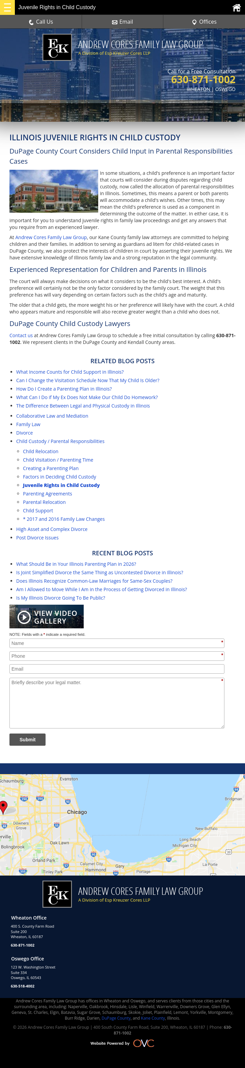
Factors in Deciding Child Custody (59, 476)
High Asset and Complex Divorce (51, 529)
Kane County (153, 1018)
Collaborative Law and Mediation (52, 416)
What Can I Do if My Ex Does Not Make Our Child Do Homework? (87, 397)
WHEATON (198, 89)
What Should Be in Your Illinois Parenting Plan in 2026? (76, 564)
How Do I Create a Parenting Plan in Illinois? (64, 389)
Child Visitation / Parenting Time (58, 460)
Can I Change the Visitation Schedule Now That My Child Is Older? (87, 380)
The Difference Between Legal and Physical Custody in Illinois (83, 405)
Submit (27, 739)
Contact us (21, 335)
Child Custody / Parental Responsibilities (60, 441)
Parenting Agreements (47, 493)
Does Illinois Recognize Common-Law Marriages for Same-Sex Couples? (94, 581)
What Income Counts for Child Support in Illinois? (70, 372)
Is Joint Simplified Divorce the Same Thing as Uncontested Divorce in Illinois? (99, 572)
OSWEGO (225, 89)
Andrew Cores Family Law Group (51, 237)
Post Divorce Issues (37, 537)
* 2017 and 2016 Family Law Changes (64, 519)
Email (122, 21)
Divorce (24, 432)
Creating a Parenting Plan (51, 468)
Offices (204, 21)
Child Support (38, 510)
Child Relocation (40, 451)
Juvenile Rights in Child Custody (61, 485)
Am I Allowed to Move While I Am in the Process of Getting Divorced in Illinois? (101, 589)
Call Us (41, 21)
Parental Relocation (44, 502)
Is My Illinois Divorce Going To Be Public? (60, 598)
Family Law (28, 424)
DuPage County (116, 1018)
